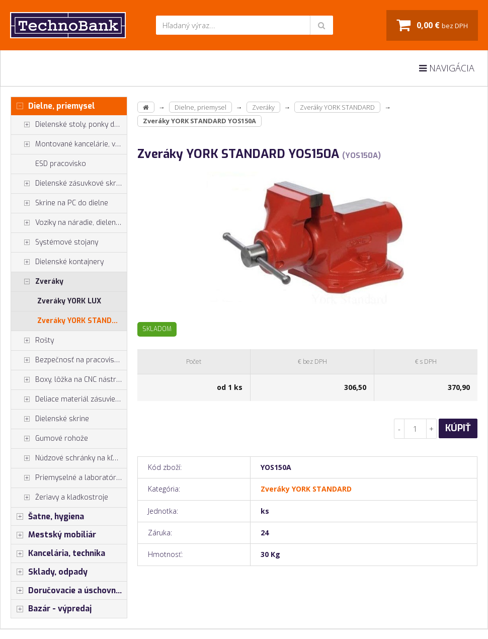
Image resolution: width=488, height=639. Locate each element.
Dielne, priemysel (53, 106)
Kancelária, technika (58, 553)
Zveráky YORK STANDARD (81, 321)
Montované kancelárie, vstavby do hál (69, 144)
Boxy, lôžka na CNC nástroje (68, 379)
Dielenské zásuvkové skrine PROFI (69, 183)
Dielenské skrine (50, 419)
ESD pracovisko (60, 164)
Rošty (32, 340)
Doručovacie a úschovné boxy (69, 591)
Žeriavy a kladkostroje (59, 497)
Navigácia (446, 68)
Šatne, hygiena (47, 517)
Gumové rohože (49, 438)
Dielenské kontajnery (57, 262)
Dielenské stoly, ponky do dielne (69, 124)
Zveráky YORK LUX (69, 301)
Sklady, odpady (49, 572)
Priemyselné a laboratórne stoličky (69, 478)
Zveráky (37, 281)
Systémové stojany (54, 242)
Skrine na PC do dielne (59, 203)
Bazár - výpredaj (51, 609)
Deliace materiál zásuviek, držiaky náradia (69, 399)
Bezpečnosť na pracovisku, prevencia (69, 360)
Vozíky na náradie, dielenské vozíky (69, 222)
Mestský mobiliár (53, 535)
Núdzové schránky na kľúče (67, 458)
